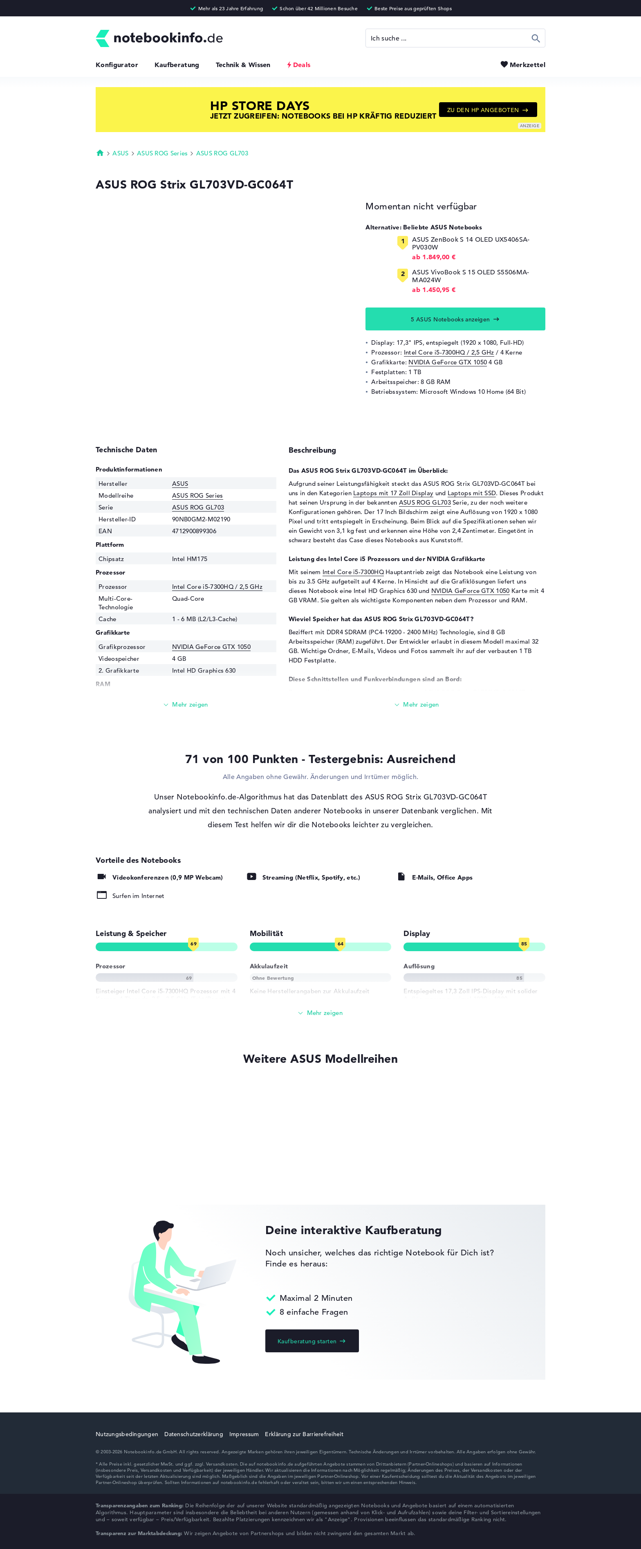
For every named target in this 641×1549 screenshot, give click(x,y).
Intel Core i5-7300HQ (353, 572)
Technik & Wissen (243, 65)
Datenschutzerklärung (193, 1434)
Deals (302, 65)
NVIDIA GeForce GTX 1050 (447, 362)
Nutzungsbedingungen (127, 1434)
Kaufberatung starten (307, 1341)
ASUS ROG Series (162, 153)
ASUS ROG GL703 (222, 153)
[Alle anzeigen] (320, 1013)
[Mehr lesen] (186, 705)
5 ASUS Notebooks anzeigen (450, 319)
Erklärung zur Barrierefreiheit (304, 1434)
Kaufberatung (177, 65)
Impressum (244, 1434)
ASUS (120, 153)
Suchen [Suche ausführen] (536, 38)
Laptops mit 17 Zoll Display (393, 493)
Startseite (100, 152)
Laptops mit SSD (472, 493)
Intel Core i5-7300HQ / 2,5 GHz (449, 352)
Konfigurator (117, 65)
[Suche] (455, 38)
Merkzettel (527, 65)
